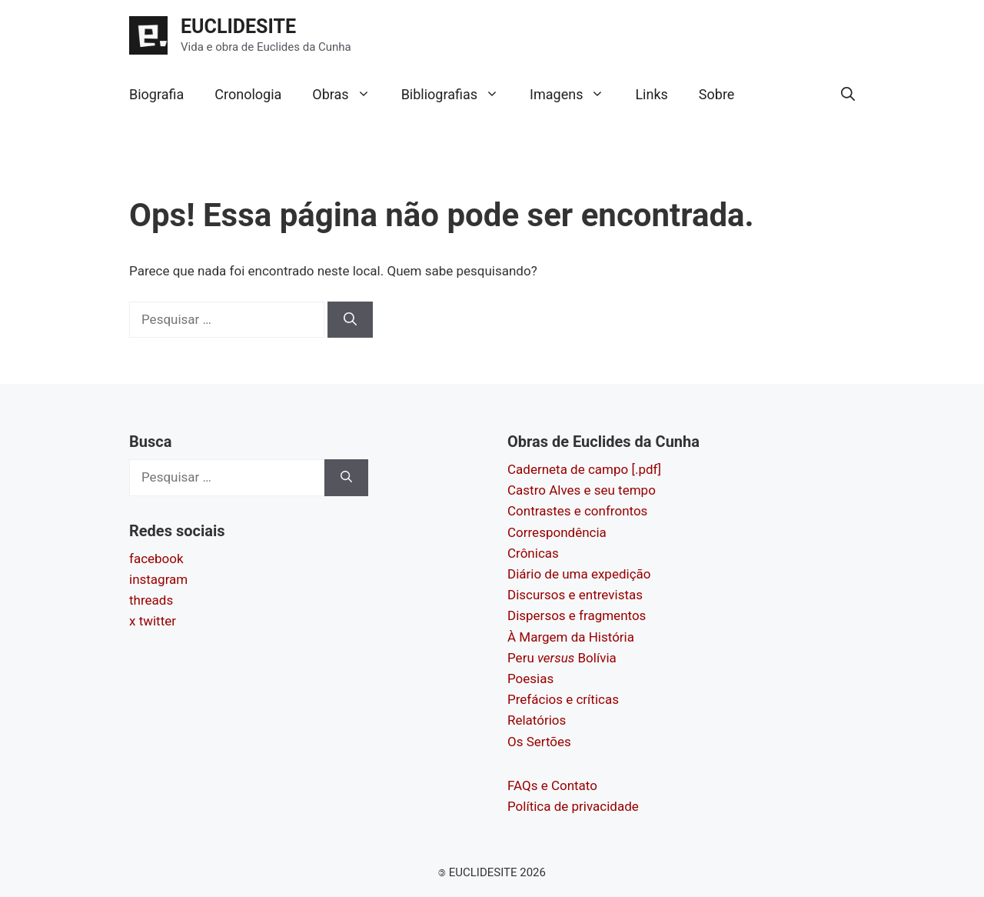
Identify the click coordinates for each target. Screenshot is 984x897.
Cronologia (247, 94)
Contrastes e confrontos (577, 511)
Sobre (717, 94)
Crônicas (533, 553)
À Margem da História (570, 637)
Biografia (156, 94)
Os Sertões (539, 741)
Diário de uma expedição (578, 574)
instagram (158, 579)
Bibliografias (457, 95)
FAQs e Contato (552, 785)
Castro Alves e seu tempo (581, 490)
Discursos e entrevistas (575, 594)
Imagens (575, 95)
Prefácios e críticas (563, 699)
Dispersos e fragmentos (576, 615)
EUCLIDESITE (238, 26)
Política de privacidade (573, 806)
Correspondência (557, 532)
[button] (848, 95)
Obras (348, 95)
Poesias (530, 678)
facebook (156, 558)
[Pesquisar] (350, 320)
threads (151, 600)
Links (651, 94)
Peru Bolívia (562, 657)
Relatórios (536, 720)
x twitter (152, 621)
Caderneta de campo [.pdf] (584, 469)
